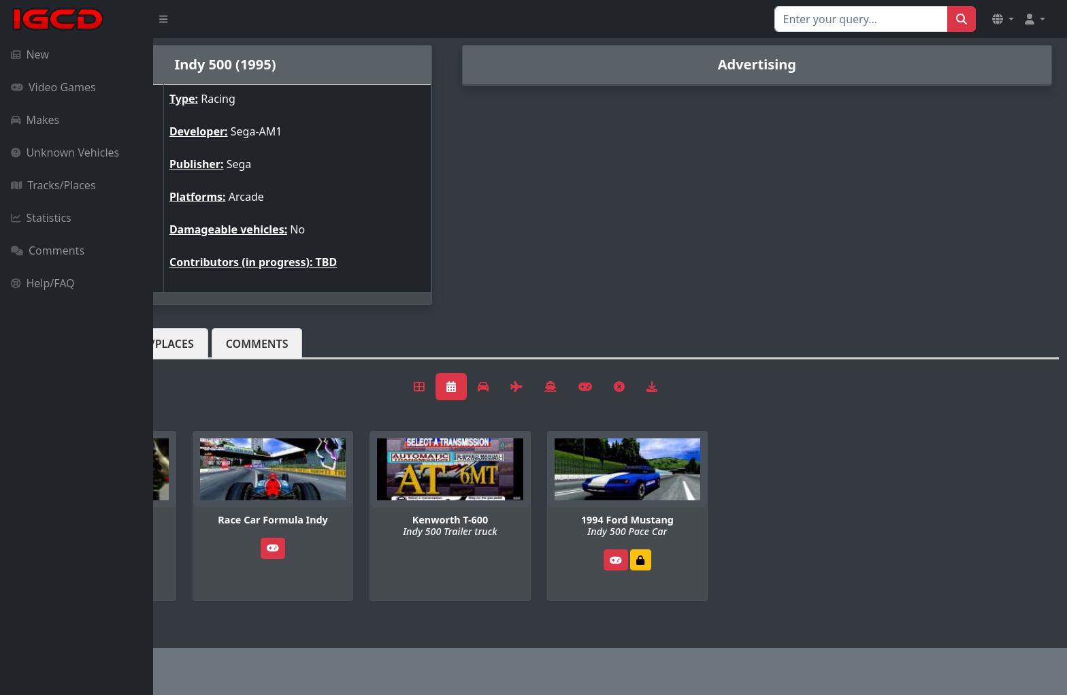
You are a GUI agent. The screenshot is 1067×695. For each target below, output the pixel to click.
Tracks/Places (53, 185)
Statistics (41, 217)
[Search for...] (861, 19)
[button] (1003, 19)
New (30, 54)
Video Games (53, 87)
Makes (35, 119)
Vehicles (203, 343)
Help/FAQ (43, 283)
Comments (47, 250)
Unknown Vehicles (65, 152)
